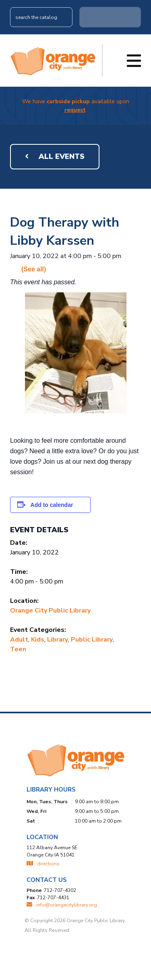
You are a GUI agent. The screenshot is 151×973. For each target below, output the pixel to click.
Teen (18, 649)
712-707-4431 (53, 897)
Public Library (92, 639)
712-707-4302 (60, 890)
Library (57, 639)
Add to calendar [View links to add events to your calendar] (52, 505)
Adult (19, 639)
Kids (37, 639)
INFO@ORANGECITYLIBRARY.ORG (62, 905)
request (75, 110)
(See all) (33, 269)
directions (43, 863)
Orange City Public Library (50, 610)
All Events (55, 156)
